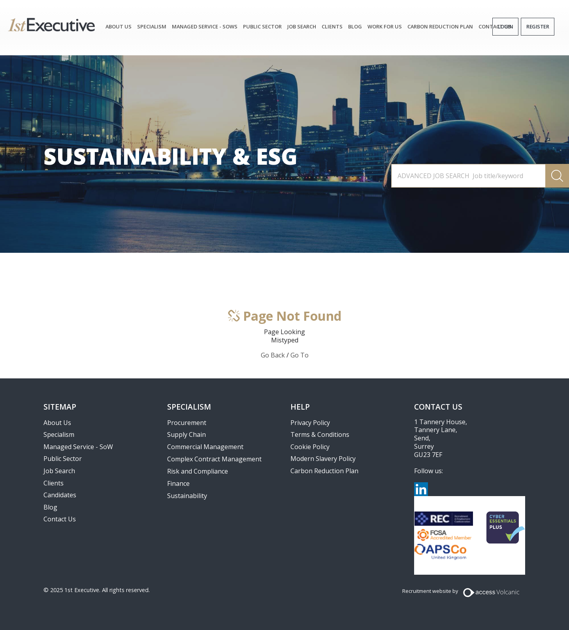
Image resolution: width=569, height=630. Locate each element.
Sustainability (187, 495)
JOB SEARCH (301, 26)
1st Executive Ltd (51, 24)
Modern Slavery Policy (323, 458)
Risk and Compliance (197, 471)
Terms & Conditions (319, 434)
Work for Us (384, 26)
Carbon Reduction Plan (440, 26)
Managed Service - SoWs (204, 26)
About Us (119, 26)
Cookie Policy (310, 446)
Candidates (59, 495)
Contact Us (59, 519)
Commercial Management (205, 446)
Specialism (151, 26)
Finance (178, 483)
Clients (332, 26)
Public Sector (262, 26)
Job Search (59, 470)
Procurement (186, 422)
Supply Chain (186, 434)
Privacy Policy (310, 422)
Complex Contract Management (214, 459)
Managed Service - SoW (78, 446)
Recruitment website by (430, 590)
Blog (355, 26)
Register (537, 26)
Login (505, 26)
